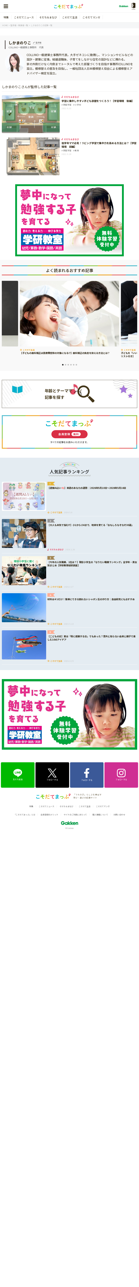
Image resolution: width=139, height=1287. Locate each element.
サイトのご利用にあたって (75, 814)
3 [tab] (68, 364)
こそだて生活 (69, 17)
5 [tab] (73, 364)
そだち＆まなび (48, 17)
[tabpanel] (69, 318)
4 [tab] (71, 364)
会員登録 (69, 434)
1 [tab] (63, 364)
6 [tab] (76, 364)
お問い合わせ (119, 814)
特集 (6, 17)
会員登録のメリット (49, 814)
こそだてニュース (24, 17)
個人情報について (100, 814)
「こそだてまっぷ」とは (24, 814)
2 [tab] (65, 364)
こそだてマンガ (91, 17)
